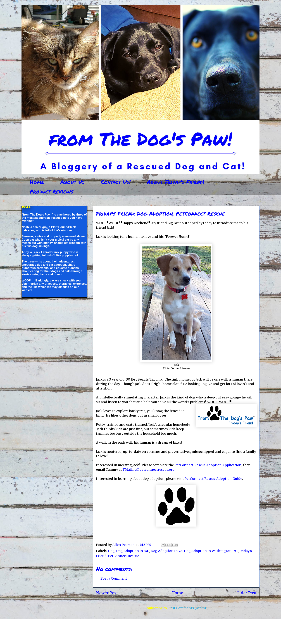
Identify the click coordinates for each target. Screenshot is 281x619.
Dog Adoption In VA (167, 551)
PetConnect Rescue (123, 556)
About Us (72, 182)
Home (37, 182)
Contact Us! (116, 182)
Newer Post (107, 593)
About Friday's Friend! (175, 182)
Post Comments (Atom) (187, 608)
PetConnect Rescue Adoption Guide (213, 479)
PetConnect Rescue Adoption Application (208, 465)
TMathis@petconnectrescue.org (149, 469)
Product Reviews (51, 191)
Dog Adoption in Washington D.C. (211, 551)
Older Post (247, 593)
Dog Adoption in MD (132, 551)
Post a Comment (114, 578)
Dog (111, 551)
